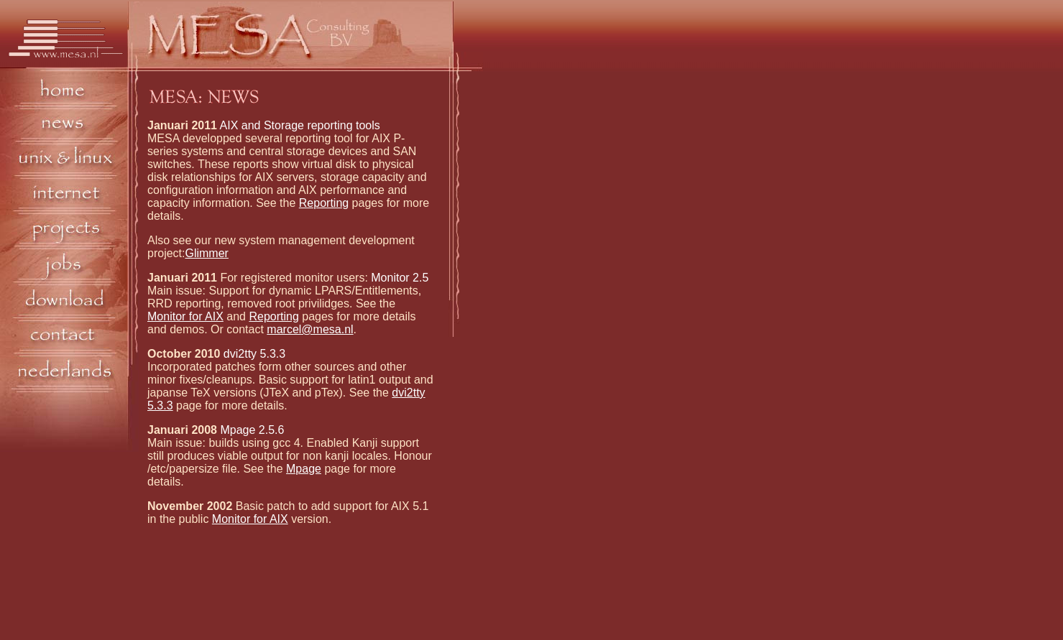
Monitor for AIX (185, 316)
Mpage (303, 469)
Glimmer (206, 253)
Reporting (324, 203)
